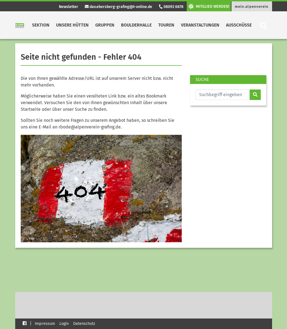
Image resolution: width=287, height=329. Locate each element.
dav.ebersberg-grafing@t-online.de (118, 6)
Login (64, 323)
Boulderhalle (136, 25)
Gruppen (104, 25)
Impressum (45, 323)
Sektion (40, 25)
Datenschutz (84, 323)
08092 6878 (171, 6)
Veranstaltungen (200, 25)
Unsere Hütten (72, 25)
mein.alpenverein (252, 6)
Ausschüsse (239, 25)
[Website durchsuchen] (223, 95)
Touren (166, 25)
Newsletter (68, 6)
